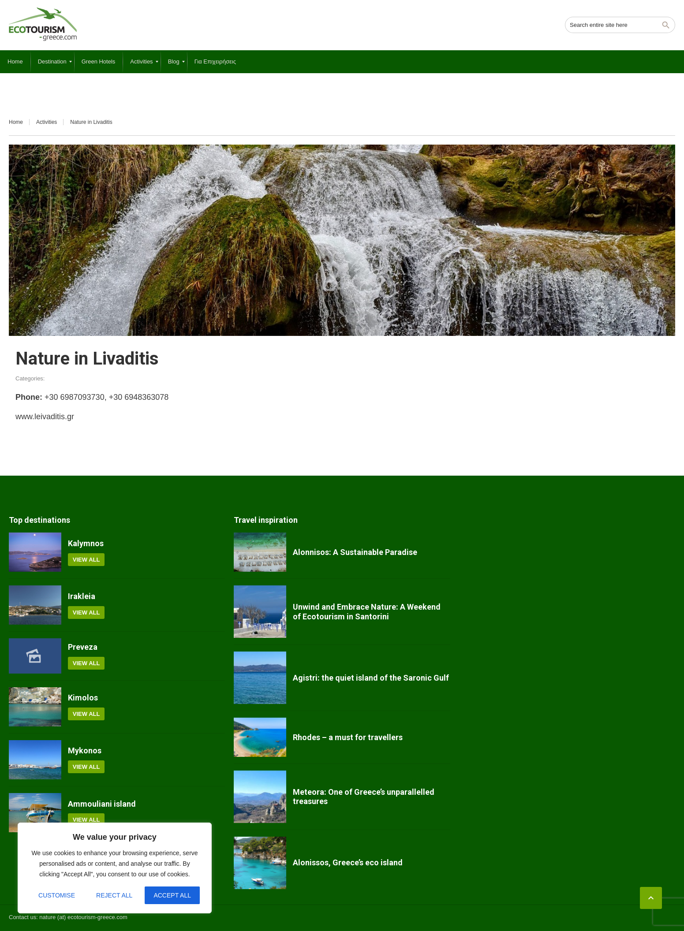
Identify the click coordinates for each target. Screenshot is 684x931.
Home (16, 122)
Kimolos (83, 697)
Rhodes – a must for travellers (348, 737)
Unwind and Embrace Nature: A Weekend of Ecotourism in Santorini (367, 611)
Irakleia (81, 596)
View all (86, 559)
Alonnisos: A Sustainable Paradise (355, 552)
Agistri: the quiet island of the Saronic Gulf (371, 677)
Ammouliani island (102, 803)
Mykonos (84, 750)
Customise (56, 895)
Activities (46, 122)
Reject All (114, 895)
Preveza (82, 647)
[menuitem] (15, 61)
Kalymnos (86, 543)
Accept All (172, 895)
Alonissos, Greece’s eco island (348, 862)
